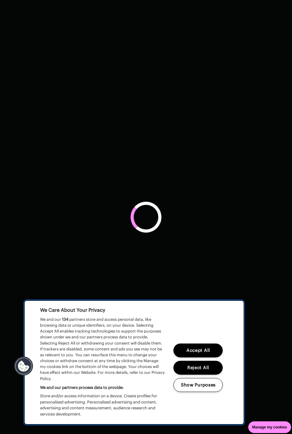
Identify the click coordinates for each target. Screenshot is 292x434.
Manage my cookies (269, 427)
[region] (134, 362)
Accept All (198, 350)
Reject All (198, 367)
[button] (24, 366)
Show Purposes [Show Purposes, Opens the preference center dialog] (198, 385)
